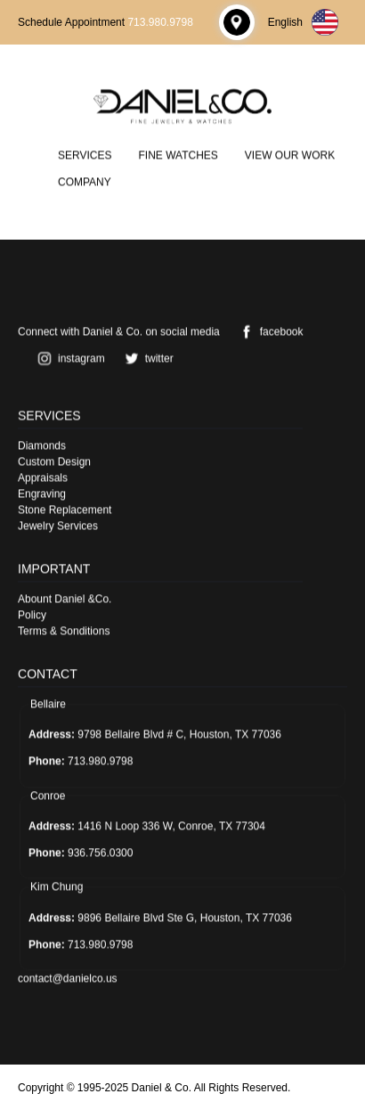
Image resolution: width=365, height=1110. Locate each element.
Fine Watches (177, 155)
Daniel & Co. (161, 1087)
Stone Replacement (64, 509)
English (303, 22)
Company (84, 181)
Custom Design (54, 461)
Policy (32, 614)
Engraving (42, 493)
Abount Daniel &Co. (64, 598)
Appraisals (43, 477)
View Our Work (290, 155)
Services (84, 155)
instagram (68, 358)
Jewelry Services (58, 525)
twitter (146, 358)
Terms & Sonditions (64, 630)
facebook (268, 331)
